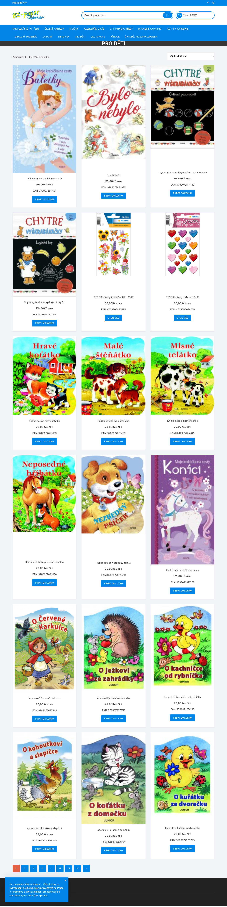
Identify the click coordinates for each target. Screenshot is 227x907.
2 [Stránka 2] (25, 869)
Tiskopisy (64, 36)
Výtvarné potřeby (121, 28)
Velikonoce (98, 36)
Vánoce (115, 36)
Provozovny (19, 3)
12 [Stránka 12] (60, 869)
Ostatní (47, 36)
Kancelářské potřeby (25, 28)
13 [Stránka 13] (69, 869)
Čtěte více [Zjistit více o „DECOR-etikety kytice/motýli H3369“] (113, 318)
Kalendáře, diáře (94, 28)
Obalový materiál (26, 36)
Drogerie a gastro (150, 28)
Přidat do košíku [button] (44, 199)
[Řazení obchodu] (191, 56)
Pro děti (80, 36)
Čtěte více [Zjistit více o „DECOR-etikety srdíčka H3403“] (182, 318)
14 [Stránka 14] (77, 869)
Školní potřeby (54, 28)
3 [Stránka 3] (33, 869)
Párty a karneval (177, 28)
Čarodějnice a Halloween (141, 36)
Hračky (73, 28)
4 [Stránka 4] (42, 869)
